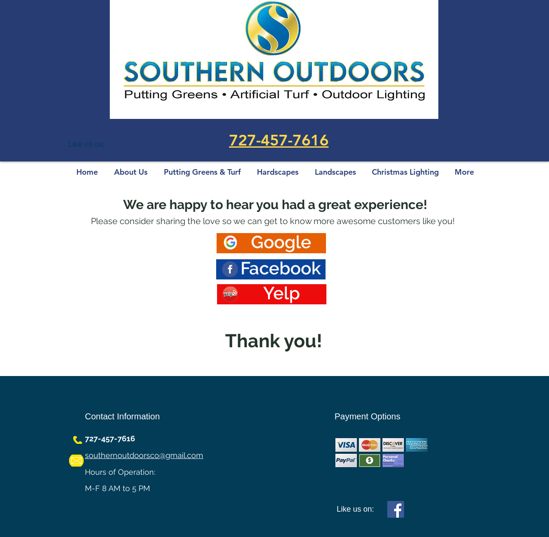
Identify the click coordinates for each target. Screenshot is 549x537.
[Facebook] (395, 509)
